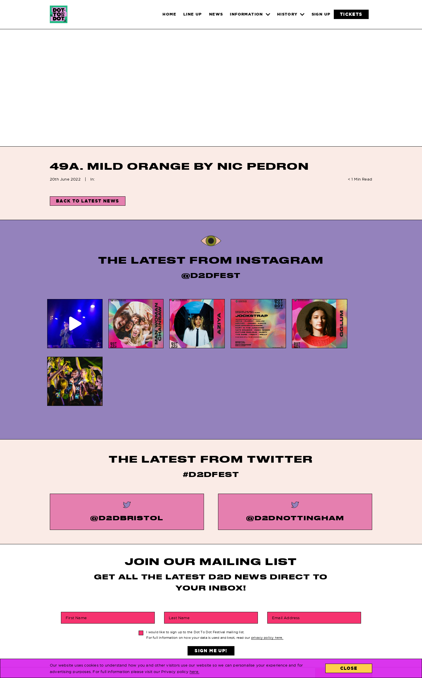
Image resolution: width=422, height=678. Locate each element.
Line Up (135, 648)
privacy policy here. (267, 577)
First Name (76, 557)
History (201, 631)
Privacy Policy (210, 639)
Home (133, 623)
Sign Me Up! (211, 590)
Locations (269, 623)
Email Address (286, 557)
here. (194, 672)
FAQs (198, 623)
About (264, 639)
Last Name (179, 557)
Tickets (136, 639)
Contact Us (270, 631)
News (133, 631)
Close (349, 668)
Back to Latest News (87, 200)
